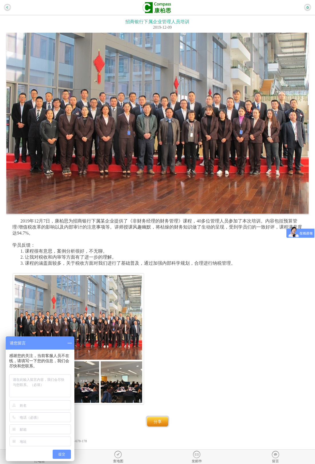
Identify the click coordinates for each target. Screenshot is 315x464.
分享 (158, 422)
